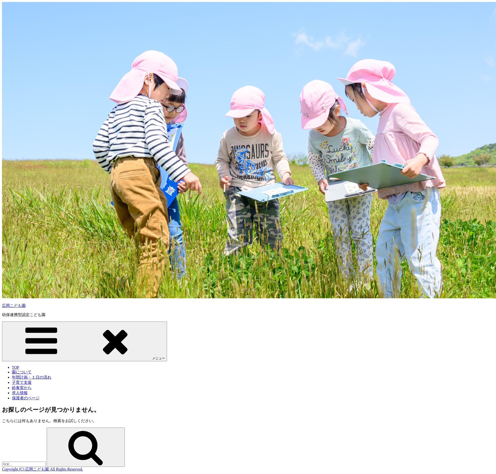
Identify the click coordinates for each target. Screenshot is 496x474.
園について (22, 372)
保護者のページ (26, 398)
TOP (15, 367)
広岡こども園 (14, 305)
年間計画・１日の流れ (31, 377)
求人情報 (20, 393)
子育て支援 (22, 382)
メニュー (84, 341)
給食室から (22, 388)
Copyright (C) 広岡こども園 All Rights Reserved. (42, 469)
